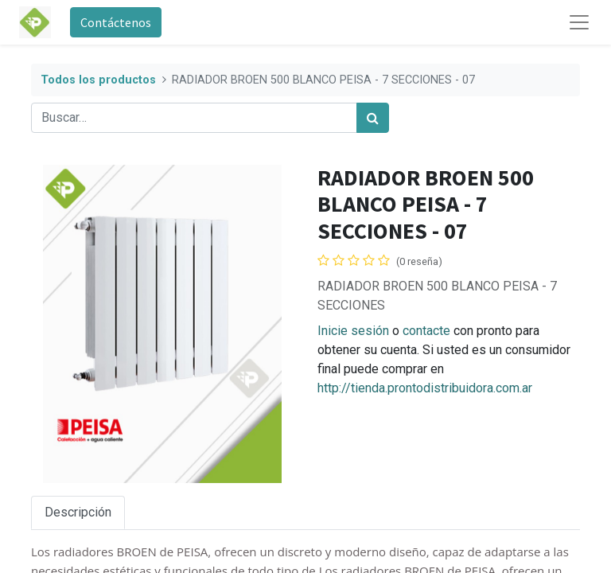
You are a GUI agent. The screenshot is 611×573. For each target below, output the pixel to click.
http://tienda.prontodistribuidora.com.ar (424, 388)
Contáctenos (115, 22)
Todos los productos (98, 80)
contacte (426, 330)
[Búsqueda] (372, 118)
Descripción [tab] (78, 512)
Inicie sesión (353, 330)
